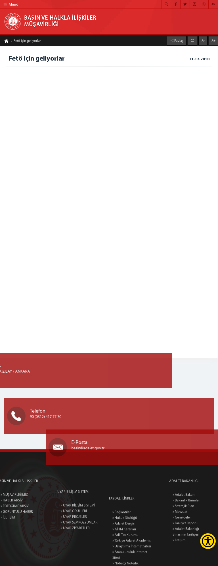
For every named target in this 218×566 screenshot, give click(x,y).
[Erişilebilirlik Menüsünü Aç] (208, 541)
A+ (213, 40)
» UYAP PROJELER (74, 534)
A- (203, 40)
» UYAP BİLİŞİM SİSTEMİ (78, 523)
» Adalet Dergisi (123, 552)
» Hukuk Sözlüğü (124, 546)
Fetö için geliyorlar (26, 41)
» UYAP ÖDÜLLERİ (74, 528)
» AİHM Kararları (124, 557)
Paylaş (178, 40)
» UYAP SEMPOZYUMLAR (79, 540)
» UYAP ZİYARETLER (75, 546)
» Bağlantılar (121, 540)
